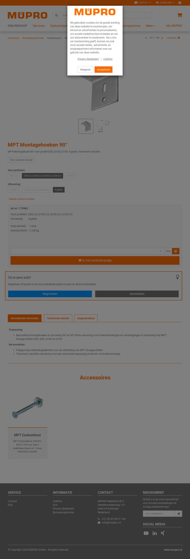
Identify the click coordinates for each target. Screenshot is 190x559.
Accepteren (103, 69)
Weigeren (85, 69)
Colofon (107, 58)
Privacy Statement (88, 58)
